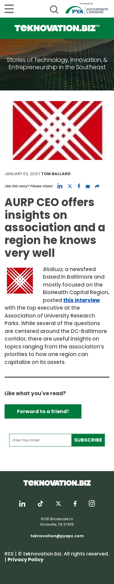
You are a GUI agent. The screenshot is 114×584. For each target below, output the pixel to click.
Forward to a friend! (43, 411)
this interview (81, 300)
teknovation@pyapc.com (57, 535)
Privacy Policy (25, 559)
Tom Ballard (56, 174)
